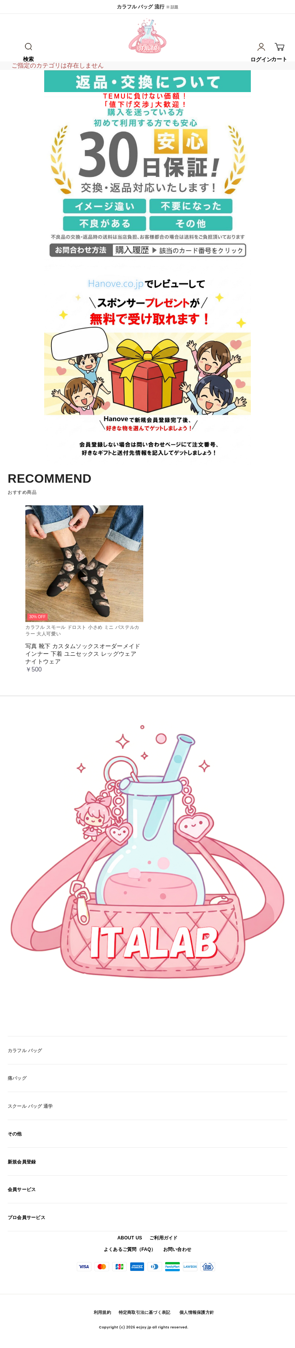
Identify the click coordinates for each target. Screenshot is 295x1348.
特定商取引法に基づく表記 (145, 1312)
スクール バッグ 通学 (30, 1106)
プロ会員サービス (26, 1217)
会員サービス (22, 1189)
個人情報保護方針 (196, 1312)
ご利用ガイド (163, 1238)
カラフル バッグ (25, 1050)
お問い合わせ (177, 1249)
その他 (15, 1134)
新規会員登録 (22, 1162)
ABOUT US (129, 1238)
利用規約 (102, 1312)
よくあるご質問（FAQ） (130, 1249)
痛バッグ (17, 1078)
